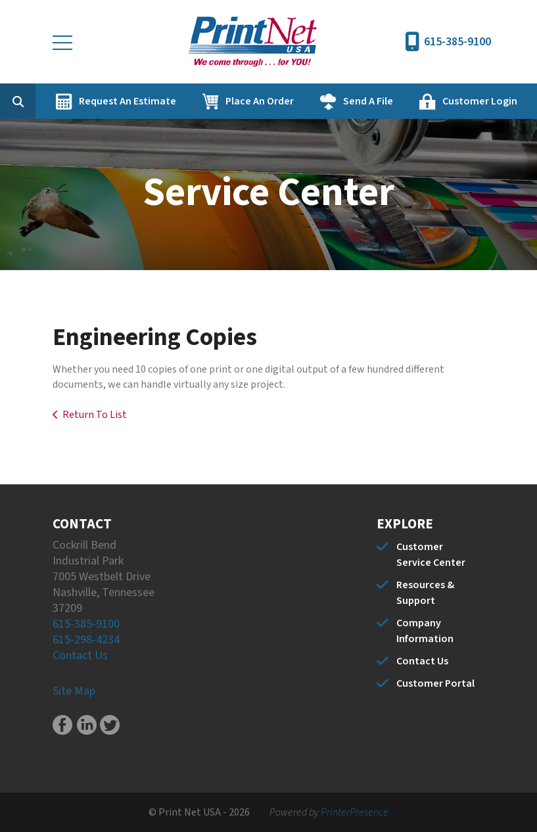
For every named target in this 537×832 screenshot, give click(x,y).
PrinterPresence (354, 812)
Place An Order (259, 101)
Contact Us (80, 655)
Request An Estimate (127, 101)
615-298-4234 (86, 640)
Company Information (425, 631)
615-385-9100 (457, 42)
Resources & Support (425, 593)
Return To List (94, 414)
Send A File (368, 101)
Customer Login (479, 101)
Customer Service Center (430, 555)
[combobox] (38, 101)
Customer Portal (435, 683)
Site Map (74, 691)
